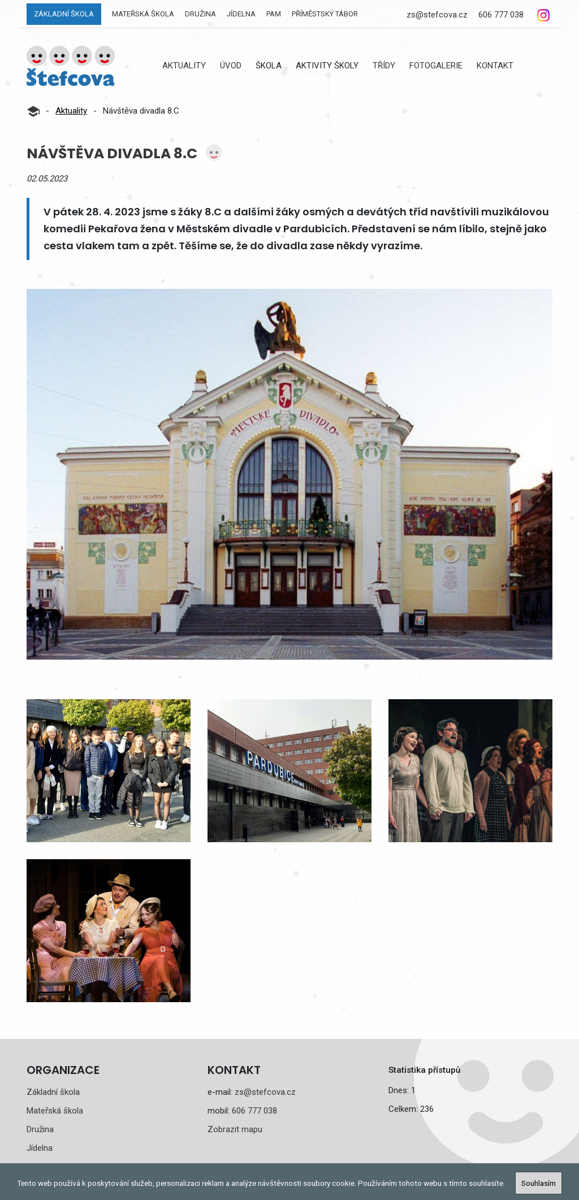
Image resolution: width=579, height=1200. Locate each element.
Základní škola (64, 14)
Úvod (230, 65)
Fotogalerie (436, 65)
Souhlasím (538, 1183)
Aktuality (184, 65)
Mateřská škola (143, 14)
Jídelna (241, 14)
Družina (200, 14)
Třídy (384, 65)
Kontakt (495, 65)
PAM (273, 14)
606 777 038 (501, 15)
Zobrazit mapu (235, 1129)
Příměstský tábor (325, 14)
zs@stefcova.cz (437, 15)
